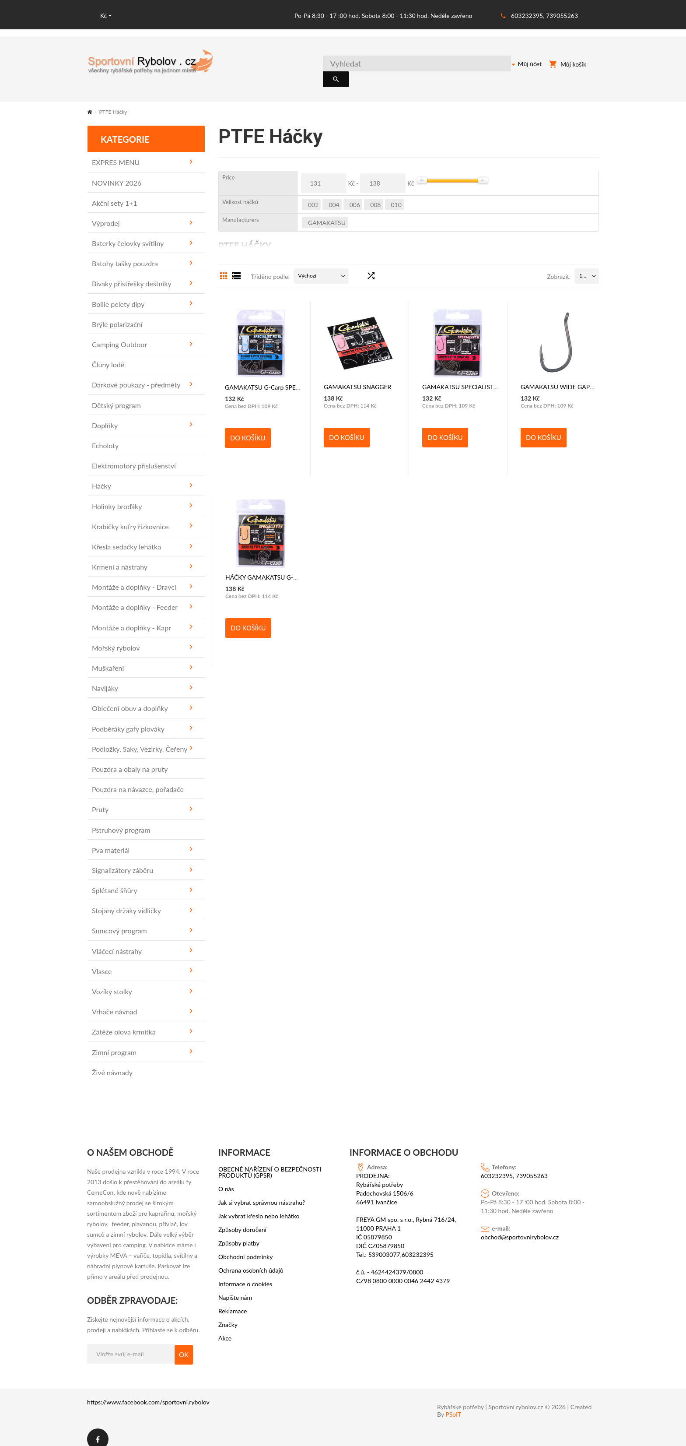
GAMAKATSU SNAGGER (357, 377)
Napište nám (235, 1288)
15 (582, 266)
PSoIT (453, 1404)
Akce (224, 1329)
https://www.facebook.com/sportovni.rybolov (148, 1393)
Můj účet (521, 65)
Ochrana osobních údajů (251, 1261)
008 (375, 195)
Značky (228, 1315)
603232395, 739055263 (544, 15)
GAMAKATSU (327, 213)
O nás (226, 1180)
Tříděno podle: (270, 267)
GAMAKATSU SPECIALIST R (460, 377)
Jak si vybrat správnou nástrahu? (261, 1193)
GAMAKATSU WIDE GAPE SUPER (567, 377)
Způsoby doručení (242, 1220)
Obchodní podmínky (245, 1248)
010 (396, 195)
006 (355, 195)
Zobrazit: (558, 267)
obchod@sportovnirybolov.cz (520, 1227)
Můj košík (567, 65)
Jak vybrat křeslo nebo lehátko (259, 1207)
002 (313, 195)
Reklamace (232, 1302)
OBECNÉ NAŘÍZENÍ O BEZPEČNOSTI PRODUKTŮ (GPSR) (269, 1163)
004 (334, 195)
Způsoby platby (238, 1234)
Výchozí (307, 266)
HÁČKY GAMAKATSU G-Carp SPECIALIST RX (287, 568)
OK (184, 1345)
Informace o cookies (245, 1275)
